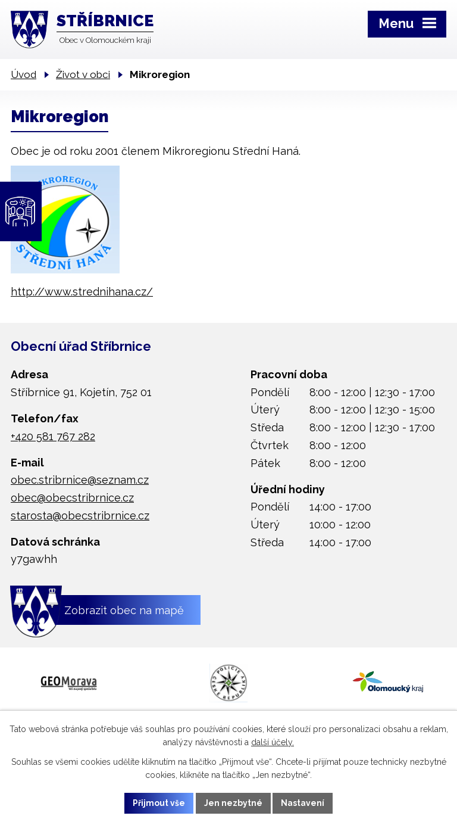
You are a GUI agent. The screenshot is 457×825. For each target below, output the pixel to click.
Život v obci (83, 74)
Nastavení (303, 803)
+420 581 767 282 (53, 436)
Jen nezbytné (233, 803)
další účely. (272, 742)
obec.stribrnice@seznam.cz (80, 480)
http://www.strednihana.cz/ (82, 291)
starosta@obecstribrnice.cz (80, 515)
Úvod (23, 74)
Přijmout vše (159, 803)
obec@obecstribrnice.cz (72, 497)
